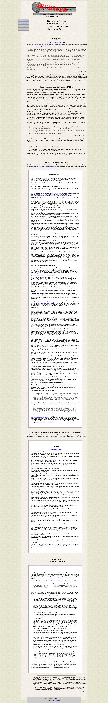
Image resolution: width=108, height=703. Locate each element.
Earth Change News (23, 20)
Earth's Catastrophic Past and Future (43, 44)
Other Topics (23, 26)
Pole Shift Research (24, 23)
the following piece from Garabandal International (47, 166)
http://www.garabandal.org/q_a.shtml (40, 195)
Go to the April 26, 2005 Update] (56, 42)
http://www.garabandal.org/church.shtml (44, 422)
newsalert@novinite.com (55, 449)
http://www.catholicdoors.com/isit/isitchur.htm (42, 417)
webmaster (57, 700)
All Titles (24, 29)
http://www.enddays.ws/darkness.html (46, 303)
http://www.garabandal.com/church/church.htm (62, 195)
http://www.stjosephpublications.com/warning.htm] (43, 275)
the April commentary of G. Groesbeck (57, 576)
